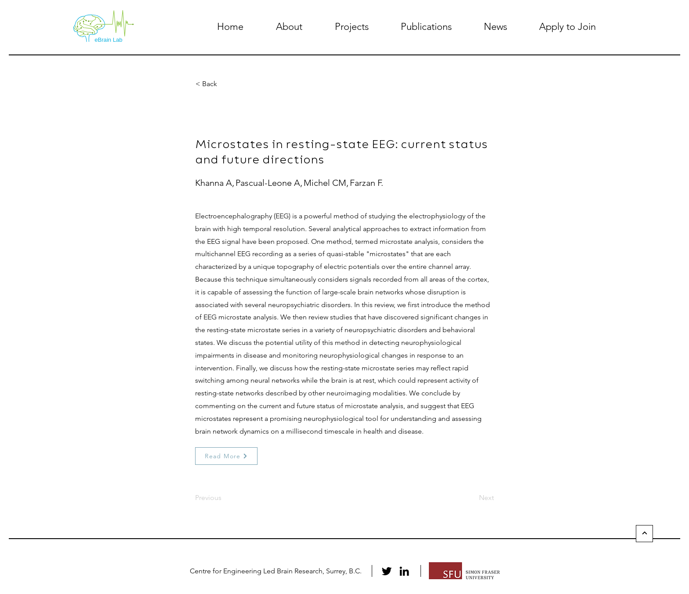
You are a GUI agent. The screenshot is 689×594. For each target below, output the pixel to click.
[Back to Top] (644, 533)
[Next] (472, 498)
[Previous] (224, 498)
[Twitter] (386, 571)
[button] (289, 26)
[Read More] (226, 456)
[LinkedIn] (404, 571)
